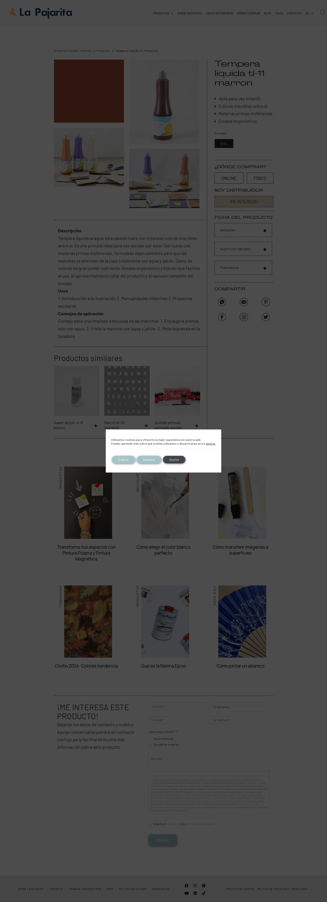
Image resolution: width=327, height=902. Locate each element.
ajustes (210, 443)
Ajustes (174, 459)
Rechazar (149, 459)
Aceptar (123, 459)
